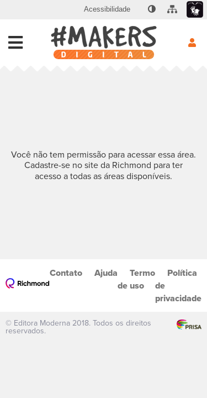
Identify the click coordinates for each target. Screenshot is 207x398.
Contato (66, 272)
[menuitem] (107, 9)
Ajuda (106, 272)
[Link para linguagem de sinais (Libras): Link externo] (195, 9)
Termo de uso (136, 279)
